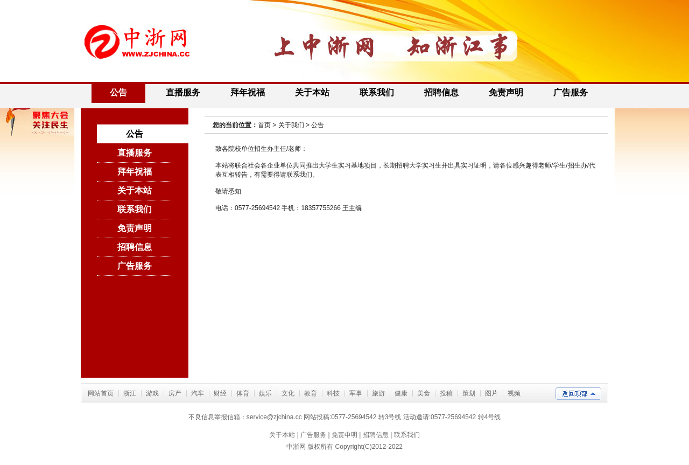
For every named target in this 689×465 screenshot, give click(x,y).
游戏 (152, 393)
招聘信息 (441, 92)
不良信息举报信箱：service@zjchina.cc (246, 417)
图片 (491, 393)
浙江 (129, 393)
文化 (288, 393)
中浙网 (296, 446)
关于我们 (291, 125)
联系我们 (377, 92)
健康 (401, 393)
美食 (423, 393)
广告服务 (570, 92)
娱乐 (265, 393)
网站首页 (101, 393)
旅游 (378, 393)
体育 (242, 393)
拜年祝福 (247, 92)
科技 (333, 393)
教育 (310, 393)
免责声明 (506, 92)
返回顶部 (578, 393)
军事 (355, 393)
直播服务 (183, 92)
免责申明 (344, 435)
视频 (514, 393)
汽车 (197, 393)
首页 (264, 125)
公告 (118, 92)
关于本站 (312, 92)
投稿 (446, 393)
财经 (220, 393)
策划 (468, 393)
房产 (174, 393)
